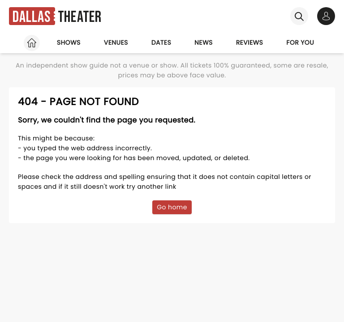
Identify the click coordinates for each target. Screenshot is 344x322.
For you (300, 42)
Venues (116, 42)
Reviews (249, 42)
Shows (69, 42)
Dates (161, 42)
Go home (172, 207)
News (203, 42)
